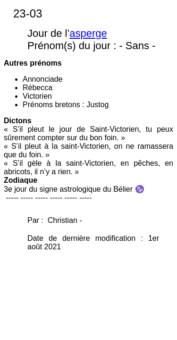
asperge (88, 33)
